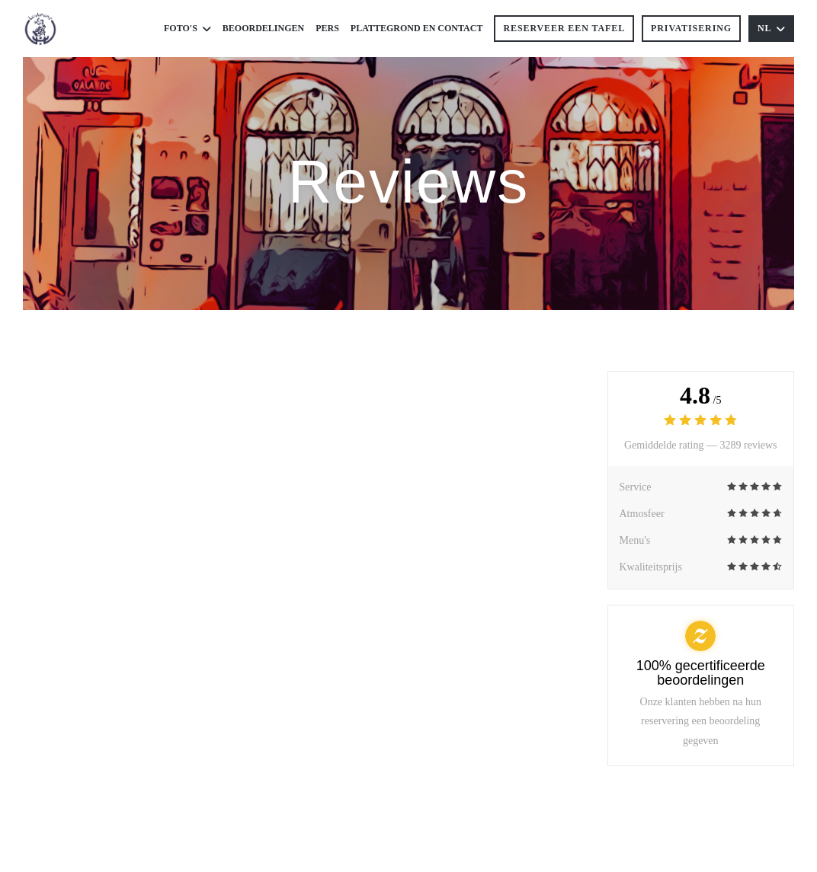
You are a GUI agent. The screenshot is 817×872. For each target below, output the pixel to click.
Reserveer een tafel (564, 28)
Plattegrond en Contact (417, 28)
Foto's (187, 28)
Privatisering (691, 28)
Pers (327, 28)
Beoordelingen (263, 28)
